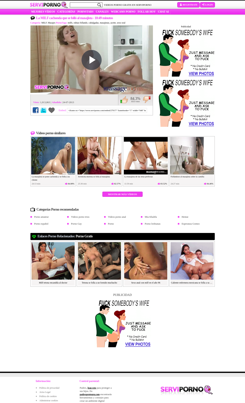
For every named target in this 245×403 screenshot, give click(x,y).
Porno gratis (84, 236)
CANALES (102, 11)
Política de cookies (48, 396)
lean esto (92, 388)
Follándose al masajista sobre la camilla (187, 176)
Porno (111, 223)
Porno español (41, 223)
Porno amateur (41, 216)
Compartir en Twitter (43, 110)
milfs (70, 22)
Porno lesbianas (152, 223)
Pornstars (86, 11)
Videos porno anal (117, 216)
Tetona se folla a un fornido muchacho (99, 282)
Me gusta (124, 99)
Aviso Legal (45, 392)
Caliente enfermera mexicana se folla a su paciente (192, 282)
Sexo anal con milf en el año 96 (145, 282)
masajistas (104, 22)
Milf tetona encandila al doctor (53, 282)
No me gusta (146, 99)
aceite (113, 22)
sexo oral (121, 22)
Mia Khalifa (151, 216)
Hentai (185, 216)
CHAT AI (163, 11)
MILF (44, 22)
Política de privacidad (49, 388)
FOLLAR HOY (147, 11)
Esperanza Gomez (191, 223)
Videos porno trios (80, 216)
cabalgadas (94, 22)
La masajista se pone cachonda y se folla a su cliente (51, 178)
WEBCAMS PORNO (123, 11)
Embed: (63, 110)
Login (207, 4)
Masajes (51, 22)
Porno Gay (76, 223)
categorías (66, 11)
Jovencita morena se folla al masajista (94, 176)
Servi (45, 4)
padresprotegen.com (90, 394)
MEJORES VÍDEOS (43, 11)
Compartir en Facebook (35, 110)
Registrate (188, 4)
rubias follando (80, 22)
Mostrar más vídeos (122, 194)
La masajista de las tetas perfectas (138, 176)
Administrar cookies (48, 400)
